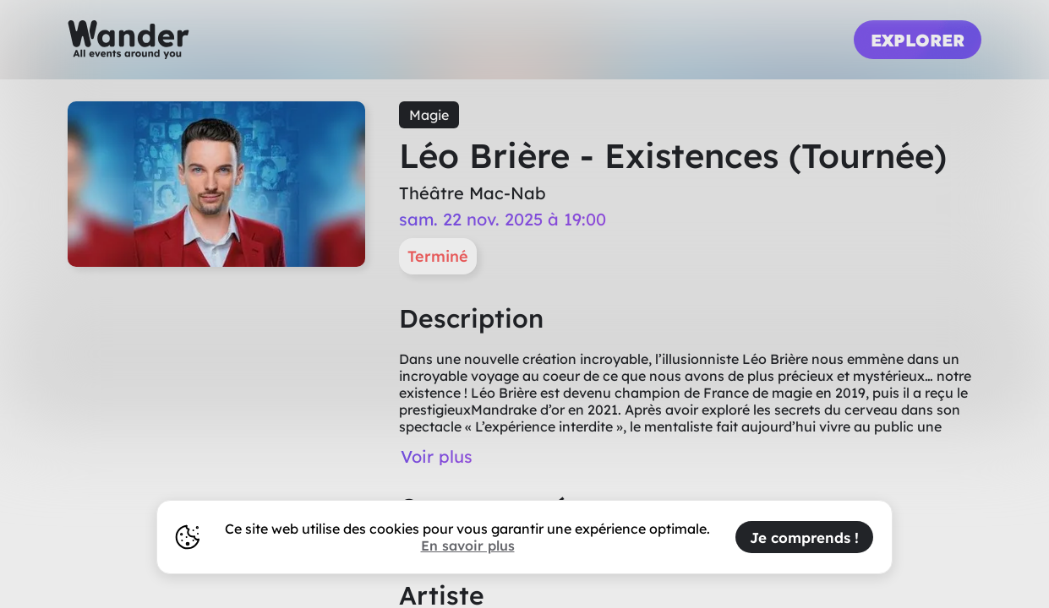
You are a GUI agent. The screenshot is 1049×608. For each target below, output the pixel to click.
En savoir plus (468, 545)
